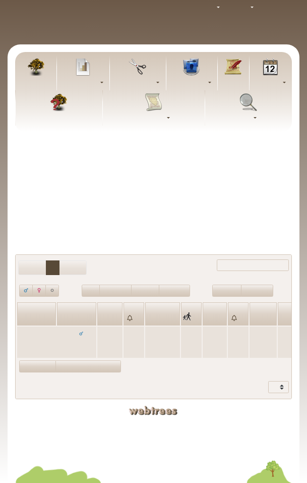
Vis (273, 387)
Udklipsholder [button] (135, 82)
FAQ (59, 118)
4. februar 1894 (109, 342)
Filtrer (244, 265)
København (162, 333)
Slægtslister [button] (189, 82)
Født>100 (227, 290)
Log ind (276, 7)
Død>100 (145, 290)
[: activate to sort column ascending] (134, 313)
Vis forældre (37, 366)
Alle (204, 175)
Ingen (184, 175)
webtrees (153, 410)
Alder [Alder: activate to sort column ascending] (259, 318)
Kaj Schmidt (209, 426)
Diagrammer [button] (81, 82)
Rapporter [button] (151, 118)
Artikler (233, 82)
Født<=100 (257, 290)
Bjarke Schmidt (210, 435)
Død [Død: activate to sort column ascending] (210, 318)
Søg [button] (246, 118)
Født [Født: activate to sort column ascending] (106, 318)
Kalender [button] (268, 82)
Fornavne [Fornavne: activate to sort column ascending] (32, 318)
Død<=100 (174, 290)
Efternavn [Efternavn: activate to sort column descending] (72, 318)
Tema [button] (206, 7)
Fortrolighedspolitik (153, 450)
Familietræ (35, 82)
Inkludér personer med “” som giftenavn (153, 191)
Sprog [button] (240, 7)
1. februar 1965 (214, 342)
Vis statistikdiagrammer (88, 366)
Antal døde (115, 290)
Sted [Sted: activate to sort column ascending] (153, 318)
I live (90, 290)
